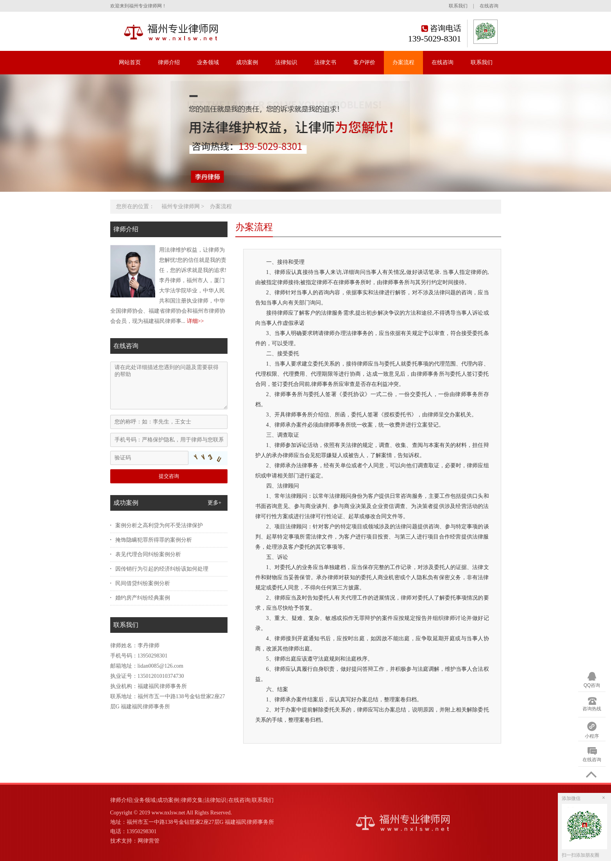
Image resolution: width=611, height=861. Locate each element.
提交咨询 (169, 476)
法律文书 (325, 62)
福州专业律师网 (180, 206)
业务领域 (208, 62)
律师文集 (192, 800)
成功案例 (247, 62)
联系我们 (458, 6)
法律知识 (286, 62)
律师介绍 (169, 62)
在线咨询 (489, 6)
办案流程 (403, 62)
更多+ (215, 503)
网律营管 (148, 841)
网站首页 (130, 62)
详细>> (195, 321)
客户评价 (364, 62)
